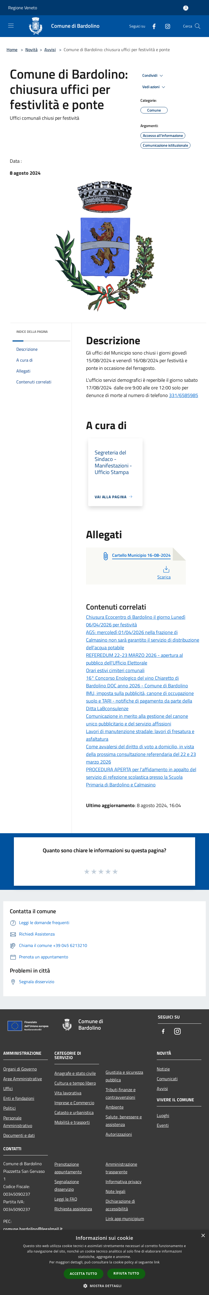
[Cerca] (197, 26)
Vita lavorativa (67, 1093)
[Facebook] (151, 26)
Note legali (115, 1191)
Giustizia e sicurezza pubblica (124, 1076)
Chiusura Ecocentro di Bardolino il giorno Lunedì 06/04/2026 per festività (135, 620)
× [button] (203, 1236)
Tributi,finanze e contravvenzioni (121, 1093)
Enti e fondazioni (18, 1098)
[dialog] (104, 1262)
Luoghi (163, 1115)
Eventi (163, 1125)
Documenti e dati (19, 1135)
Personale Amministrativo (17, 1122)
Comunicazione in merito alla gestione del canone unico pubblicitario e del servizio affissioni (137, 719)
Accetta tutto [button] (83, 1273)
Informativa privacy (124, 1181)
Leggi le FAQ (65, 1199)
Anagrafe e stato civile (75, 1073)
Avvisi (50, 49)
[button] (104, 1285)
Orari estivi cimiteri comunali (115, 670)
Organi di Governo (20, 1069)
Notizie (163, 1069)
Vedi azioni (154, 87)
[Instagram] (165, 26)
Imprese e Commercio (74, 1102)
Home (12, 49)
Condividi (153, 75)
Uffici (8, 1088)
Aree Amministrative (22, 1078)
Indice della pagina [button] (32, 331)
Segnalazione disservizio (66, 1185)
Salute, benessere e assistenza (124, 1120)
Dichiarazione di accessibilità (120, 1205)
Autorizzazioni (119, 1134)
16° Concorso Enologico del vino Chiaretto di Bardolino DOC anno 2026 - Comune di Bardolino (137, 681)
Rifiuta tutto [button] (126, 1273)
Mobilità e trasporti (72, 1122)
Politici (9, 1108)
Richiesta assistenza (73, 1208)
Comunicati (167, 1078)
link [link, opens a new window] (157, 1262)
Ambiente (115, 1107)
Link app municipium (125, 1218)
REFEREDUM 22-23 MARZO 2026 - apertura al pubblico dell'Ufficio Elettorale (134, 658)
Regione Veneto (22, 7)
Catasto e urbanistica (74, 1112)
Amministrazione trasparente (121, 1168)
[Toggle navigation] (11, 25)
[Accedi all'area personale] (185, 8)
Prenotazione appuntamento (68, 1168)
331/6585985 (183, 395)
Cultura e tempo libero (75, 1083)
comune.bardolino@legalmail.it (33, 1229)
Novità (31, 49)
